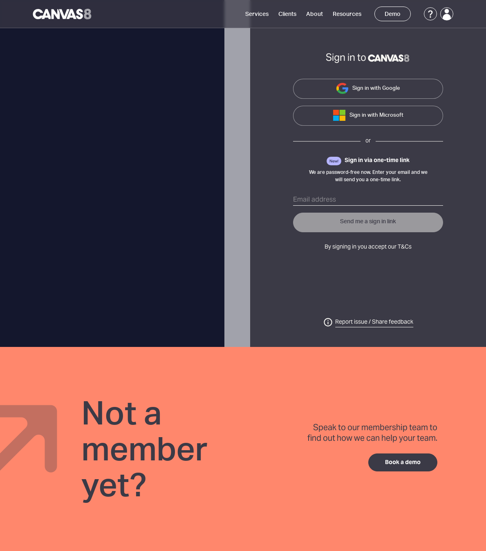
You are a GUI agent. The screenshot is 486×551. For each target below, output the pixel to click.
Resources (347, 14)
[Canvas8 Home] (63, 14)
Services (257, 14)
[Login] (446, 13)
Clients (287, 14)
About (314, 14)
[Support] (430, 13)
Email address (314, 200)
